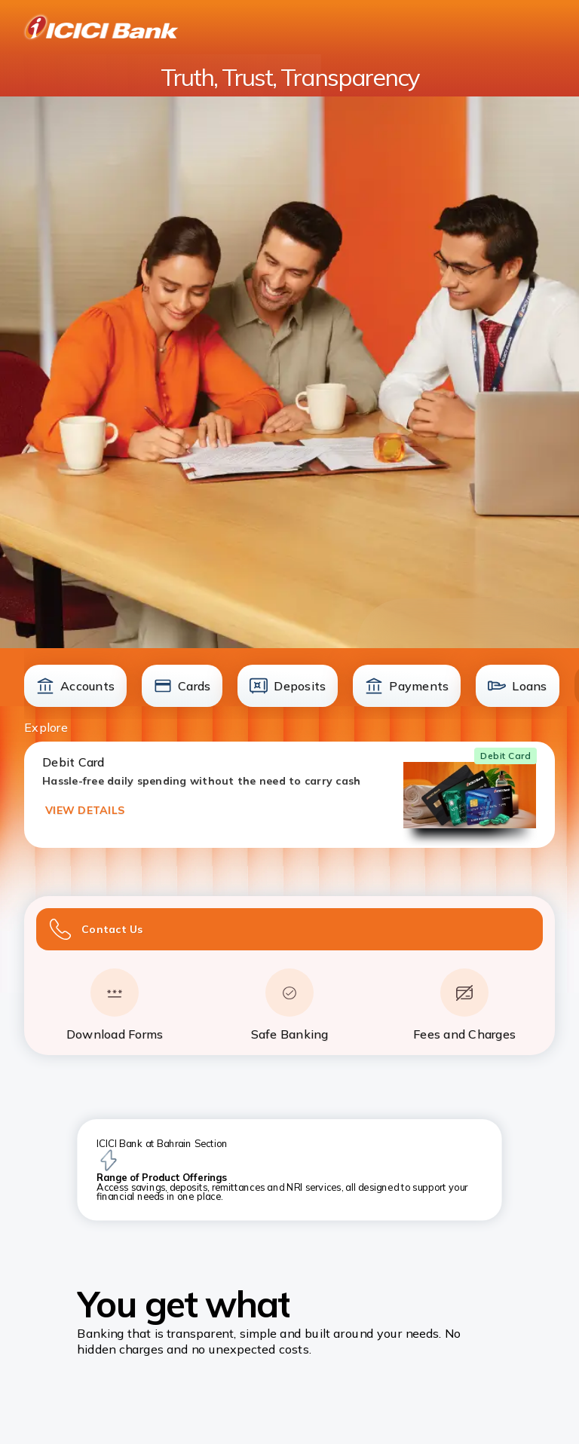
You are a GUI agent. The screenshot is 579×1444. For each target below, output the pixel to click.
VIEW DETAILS (84, 810)
